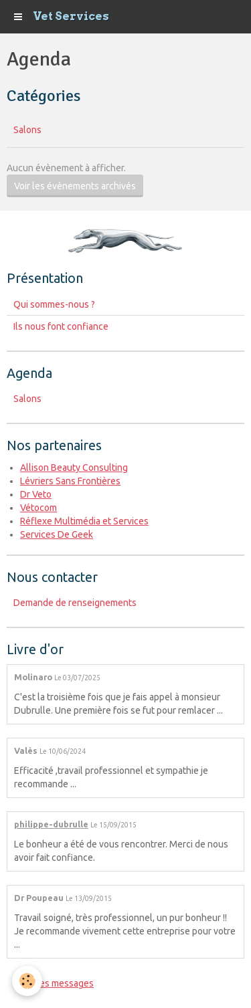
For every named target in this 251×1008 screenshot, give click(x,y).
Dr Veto (36, 494)
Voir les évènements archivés (75, 186)
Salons (27, 129)
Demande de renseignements (75, 602)
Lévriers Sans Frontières (70, 481)
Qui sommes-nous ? (54, 304)
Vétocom (38, 507)
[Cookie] (27, 981)
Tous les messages (54, 983)
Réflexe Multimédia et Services (84, 521)
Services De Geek (56, 534)
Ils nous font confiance (60, 326)
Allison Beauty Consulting (74, 467)
